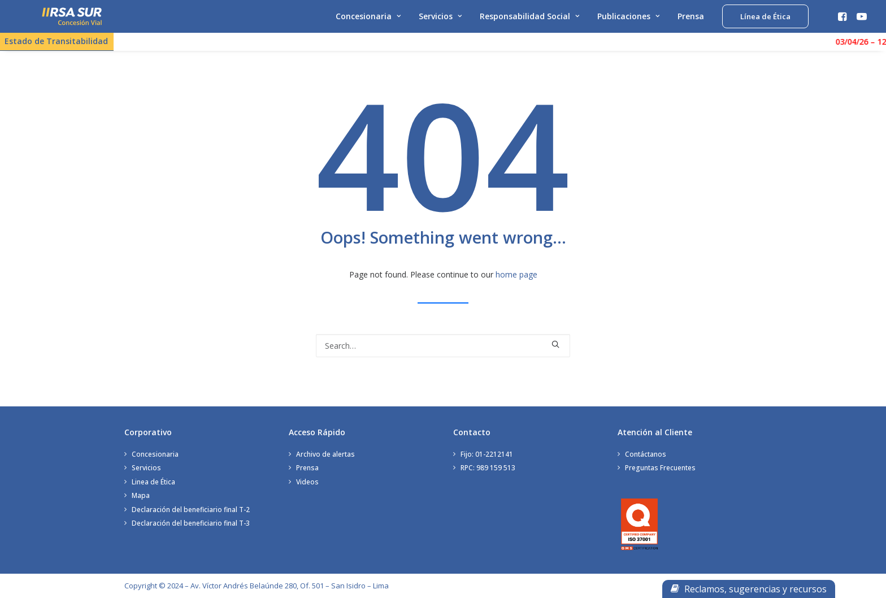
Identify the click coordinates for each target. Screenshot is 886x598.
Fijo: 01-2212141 (487, 454)
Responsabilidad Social (529, 21)
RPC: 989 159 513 (488, 468)
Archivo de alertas (325, 454)
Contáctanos (645, 454)
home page (516, 279)
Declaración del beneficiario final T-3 (191, 523)
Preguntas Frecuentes (660, 468)
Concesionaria (368, 21)
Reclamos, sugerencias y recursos (749, 589)
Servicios (440, 21)
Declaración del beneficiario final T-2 (191, 509)
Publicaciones (628, 21)
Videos (307, 482)
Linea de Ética (153, 482)
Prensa (690, 21)
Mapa (141, 495)
